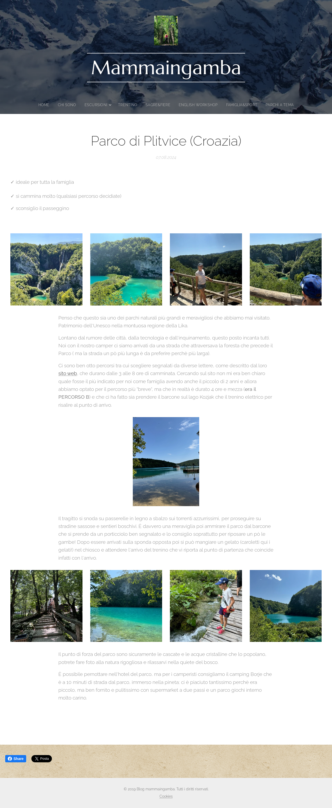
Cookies (166, 796)
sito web (67, 373)
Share (16, 759)
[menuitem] (41, 104)
